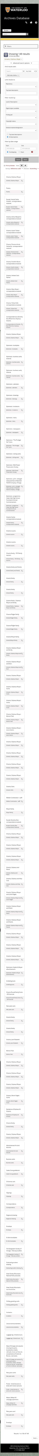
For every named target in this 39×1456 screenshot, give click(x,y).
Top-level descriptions (14, 134)
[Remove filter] (21, 59)
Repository (9, 84)
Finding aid (9, 115)
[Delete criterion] (36, 71)
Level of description (11, 102)
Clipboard (26, 22)
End (22, 145)
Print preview (9, 165)
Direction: (26, 168)
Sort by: (8, 168)
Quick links (36, 22)
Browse (6, 30)
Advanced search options (21, 63)
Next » (35, 1438)
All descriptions (12, 137)
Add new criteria (12, 75)
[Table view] (25, 165)
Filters (8, 46)
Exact (21, 152)
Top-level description (12, 90)
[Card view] (22, 165)
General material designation (14, 127)
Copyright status (11, 121)
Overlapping (11, 152)
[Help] (32, 152)
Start (7, 145)
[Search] (15, 34)
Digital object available (12, 108)
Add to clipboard (22, 181)
